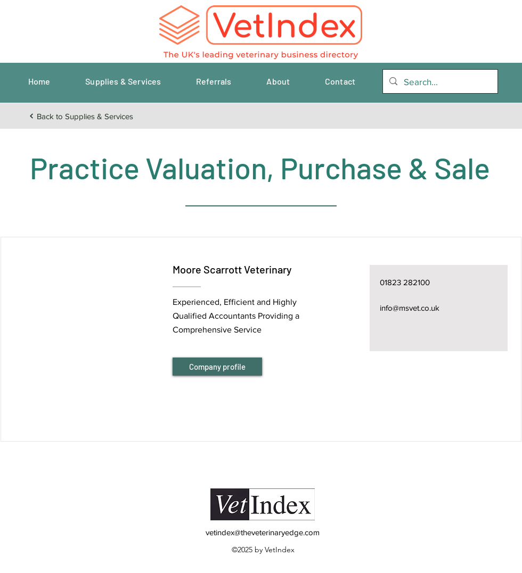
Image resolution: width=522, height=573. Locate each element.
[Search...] (439, 82)
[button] (86, 326)
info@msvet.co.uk (409, 307)
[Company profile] (217, 367)
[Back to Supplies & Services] (80, 116)
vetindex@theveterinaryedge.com (263, 532)
